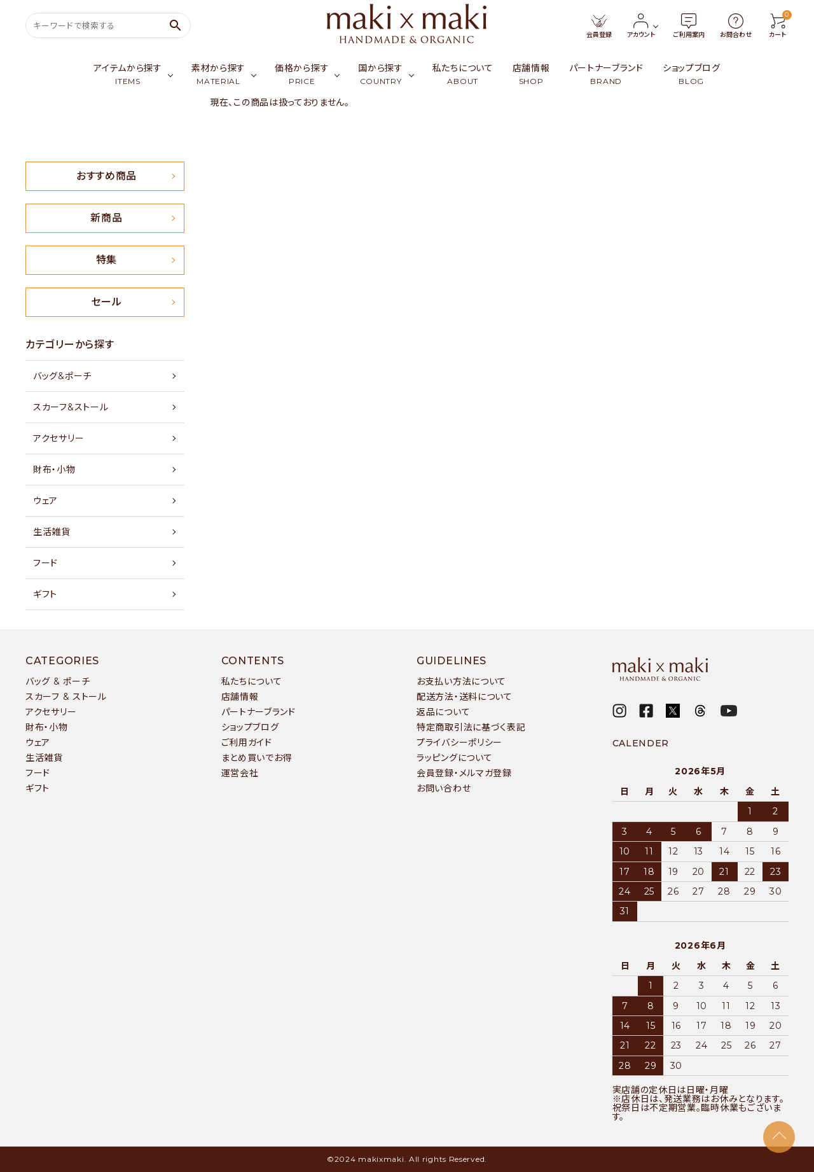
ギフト (45, 594)
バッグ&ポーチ (62, 376)
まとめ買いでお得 (257, 758)
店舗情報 (240, 696)
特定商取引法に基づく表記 (471, 727)
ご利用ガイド (246, 742)
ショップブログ (250, 727)
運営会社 (240, 773)
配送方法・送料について (465, 696)
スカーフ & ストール (66, 696)
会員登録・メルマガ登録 (464, 773)
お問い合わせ (444, 788)
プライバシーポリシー (459, 742)
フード (45, 563)
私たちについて (251, 681)
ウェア (45, 500)
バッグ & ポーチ (57, 681)
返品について (443, 712)
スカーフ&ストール (70, 407)
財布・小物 (54, 469)
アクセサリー (58, 438)
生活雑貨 (52, 532)
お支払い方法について (461, 681)
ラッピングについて (454, 758)
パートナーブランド (258, 712)
